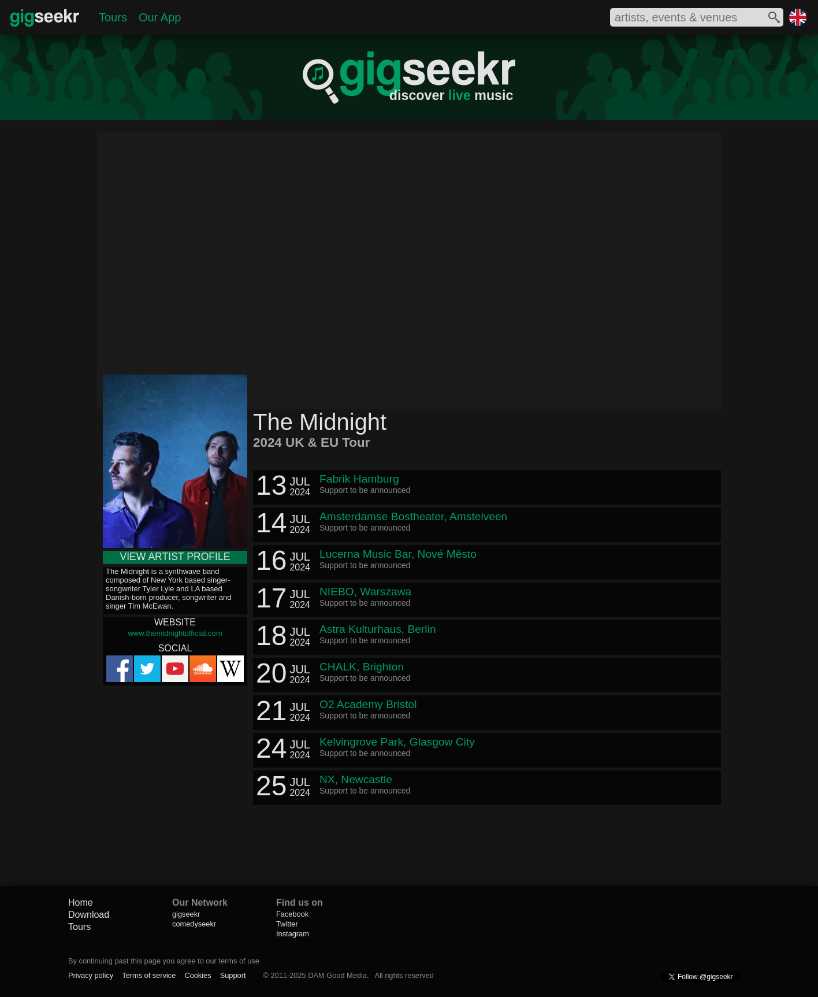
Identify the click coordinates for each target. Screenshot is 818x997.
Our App (160, 17)
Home (80, 902)
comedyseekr (194, 924)
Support (233, 975)
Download (88, 915)
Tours (113, 17)
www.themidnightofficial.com (175, 633)
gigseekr (186, 914)
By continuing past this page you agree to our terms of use (163, 961)
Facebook (292, 914)
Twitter (287, 924)
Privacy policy (90, 975)
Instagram (292, 933)
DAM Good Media (337, 975)
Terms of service (149, 975)
